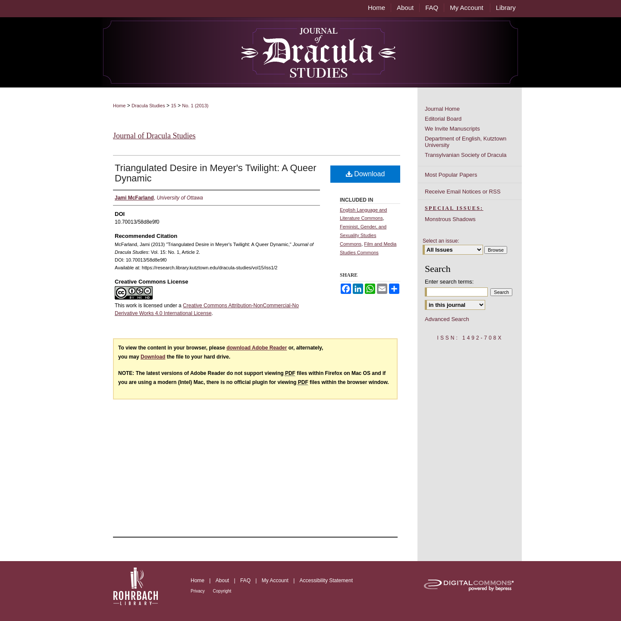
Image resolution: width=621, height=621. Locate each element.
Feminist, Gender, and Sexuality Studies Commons (363, 235)
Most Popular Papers (451, 175)
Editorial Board (443, 118)
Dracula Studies (148, 105)
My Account (276, 580)
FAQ (246, 580)
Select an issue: (441, 241)
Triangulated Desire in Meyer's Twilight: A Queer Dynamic (216, 173)
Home (119, 105)
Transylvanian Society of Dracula (466, 155)
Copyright (222, 591)
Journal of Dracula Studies (154, 135)
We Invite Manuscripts (452, 128)
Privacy (198, 591)
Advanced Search (447, 319)
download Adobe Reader (256, 348)
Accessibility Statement (326, 580)
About (223, 580)
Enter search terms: (449, 281)
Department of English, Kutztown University (465, 141)
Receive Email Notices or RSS (463, 191)
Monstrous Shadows (450, 219)
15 (173, 105)
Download (365, 174)
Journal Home (442, 109)
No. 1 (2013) (195, 105)
